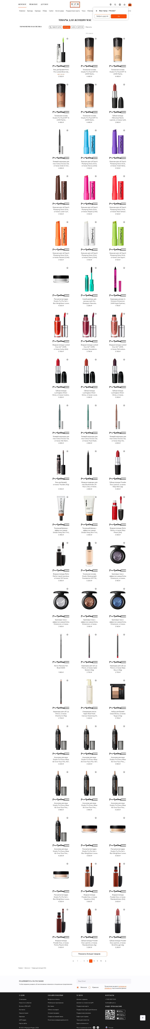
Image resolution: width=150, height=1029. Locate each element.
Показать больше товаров (89, 954)
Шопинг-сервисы (82, 999)
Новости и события (25, 1003)
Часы (83, 11)
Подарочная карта (83, 1006)
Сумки (51, 11)
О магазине (22, 999)
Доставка (51, 1006)
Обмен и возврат (53, 1009)
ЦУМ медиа (22, 1020)
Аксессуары (59, 11)
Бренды (30, 11)
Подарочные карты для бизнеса (87, 1009)
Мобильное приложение (55, 1003)
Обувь (45, 11)
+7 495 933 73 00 (110, 999)
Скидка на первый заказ (55, 1016)
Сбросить (88, 27)
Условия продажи (53, 1013)
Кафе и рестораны (82, 1016)
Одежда (38, 11)
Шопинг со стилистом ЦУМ (85, 1003)
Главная (20, 968)
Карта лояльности (82, 1023)
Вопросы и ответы (54, 999)
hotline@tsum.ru (110, 1003)
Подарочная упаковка (84, 1013)
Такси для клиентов (83, 1020)
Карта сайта (23, 1023)
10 (101, 961)
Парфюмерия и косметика (31, 26)
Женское (27, 968)
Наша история (23, 1013)
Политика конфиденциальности (58, 1020)
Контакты (22, 1009)
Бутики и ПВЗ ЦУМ (24, 1006)
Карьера (22, 1016)
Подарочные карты (73, 11)
